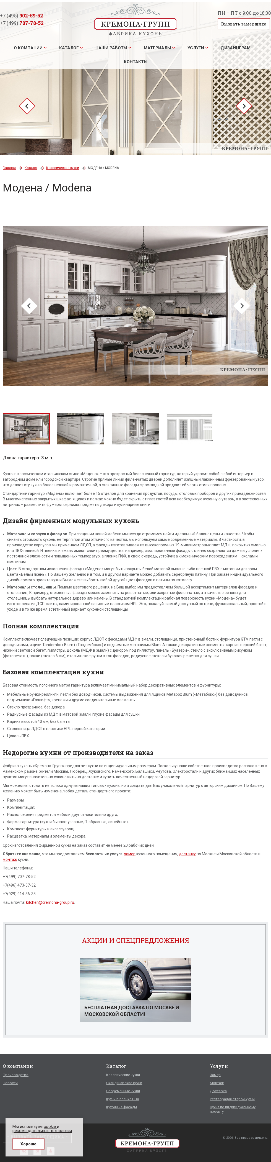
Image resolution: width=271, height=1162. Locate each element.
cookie (50, 1126)
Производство (15, 1075)
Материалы (157, 47)
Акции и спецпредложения (135, 940)
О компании (28, 47)
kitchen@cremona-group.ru (50, 902)
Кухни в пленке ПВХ (122, 1099)
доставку (187, 854)
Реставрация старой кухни (232, 1099)
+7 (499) (22, 23)
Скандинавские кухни (124, 1083)
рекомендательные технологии (42, 1130)
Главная (9, 168)
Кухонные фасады (121, 1107)
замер (130, 854)
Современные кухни (123, 1091)
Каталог (69, 47)
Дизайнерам (236, 47)
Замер (215, 1075)
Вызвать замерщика (244, 24)
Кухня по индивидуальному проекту (233, 1109)
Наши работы (111, 47)
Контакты (135, 61)
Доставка (218, 1091)
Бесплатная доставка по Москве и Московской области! (131, 1011)
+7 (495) (21, 15)
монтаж (10, 859)
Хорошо (28, 1143)
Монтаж (217, 1083)
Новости (10, 1083)
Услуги (195, 47)
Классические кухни (62, 168)
